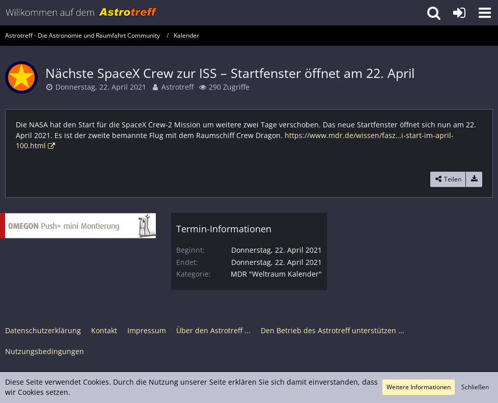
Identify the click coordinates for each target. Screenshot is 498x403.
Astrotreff (177, 87)
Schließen (475, 387)
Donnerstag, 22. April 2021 (101, 87)
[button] (485, 13)
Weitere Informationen (418, 387)
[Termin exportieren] (474, 179)
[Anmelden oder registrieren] (459, 13)
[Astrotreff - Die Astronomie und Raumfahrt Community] (81, 13)
